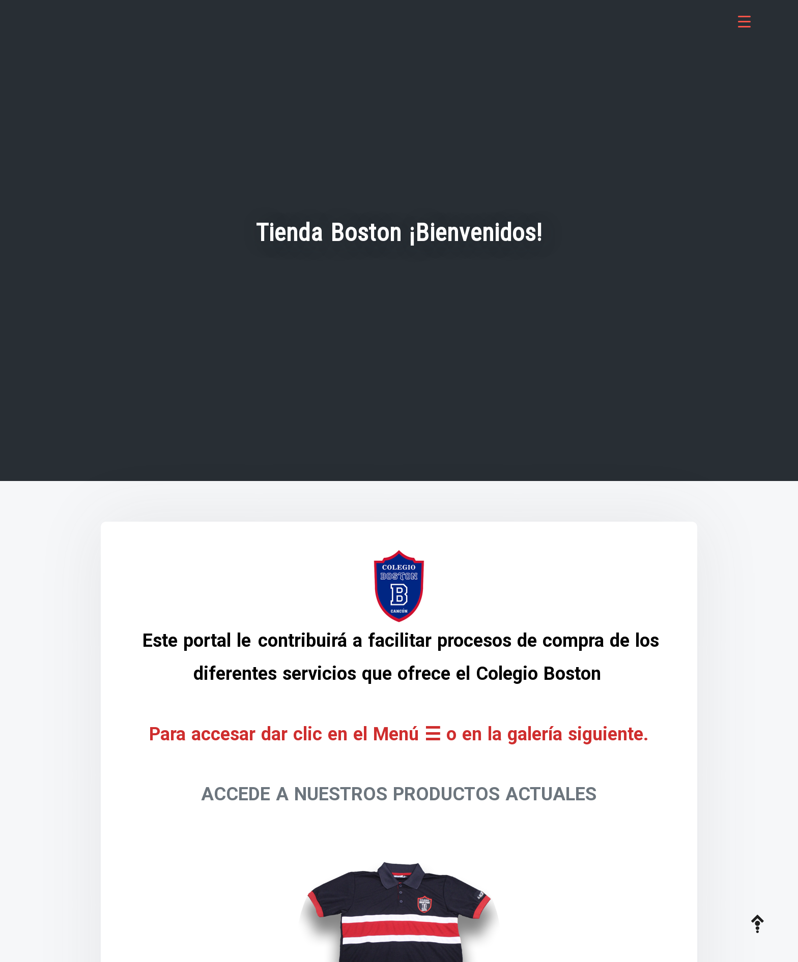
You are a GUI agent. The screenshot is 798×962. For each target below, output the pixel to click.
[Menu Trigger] (744, 22)
